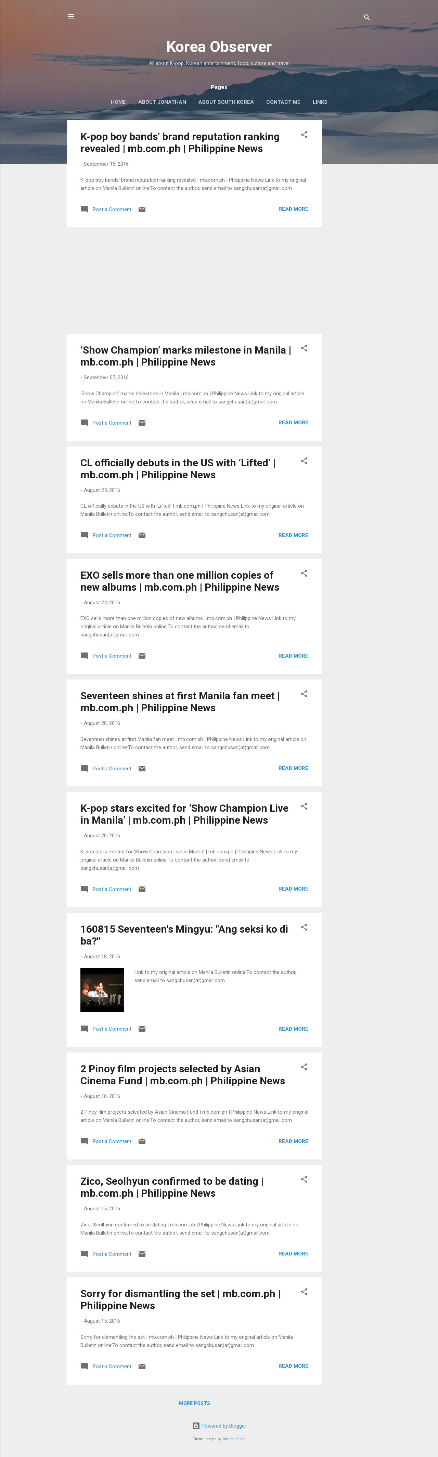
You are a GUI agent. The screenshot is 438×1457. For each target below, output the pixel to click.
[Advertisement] (349, 222)
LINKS (320, 102)
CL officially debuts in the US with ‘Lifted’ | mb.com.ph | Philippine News (177, 469)
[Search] (367, 18)
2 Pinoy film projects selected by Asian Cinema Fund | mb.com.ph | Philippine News (182, 1075)
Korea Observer (219, 47)
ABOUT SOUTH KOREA (226, 102)
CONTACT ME (283, 102)
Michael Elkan (234, 1439)
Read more (293, 209)
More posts (194, 1403)
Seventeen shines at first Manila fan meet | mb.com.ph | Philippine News (180, 702)
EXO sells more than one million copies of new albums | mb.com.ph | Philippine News (179, 581)
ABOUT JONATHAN (162, 102)
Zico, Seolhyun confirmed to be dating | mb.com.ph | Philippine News (171, 1187)
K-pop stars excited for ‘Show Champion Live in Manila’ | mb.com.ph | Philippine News (184, 814)
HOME (118, 102)
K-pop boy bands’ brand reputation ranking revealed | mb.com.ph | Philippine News (180, 142)
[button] (304, 135)
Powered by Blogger (219, 1426)
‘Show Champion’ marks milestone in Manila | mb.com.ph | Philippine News (185, 356)
